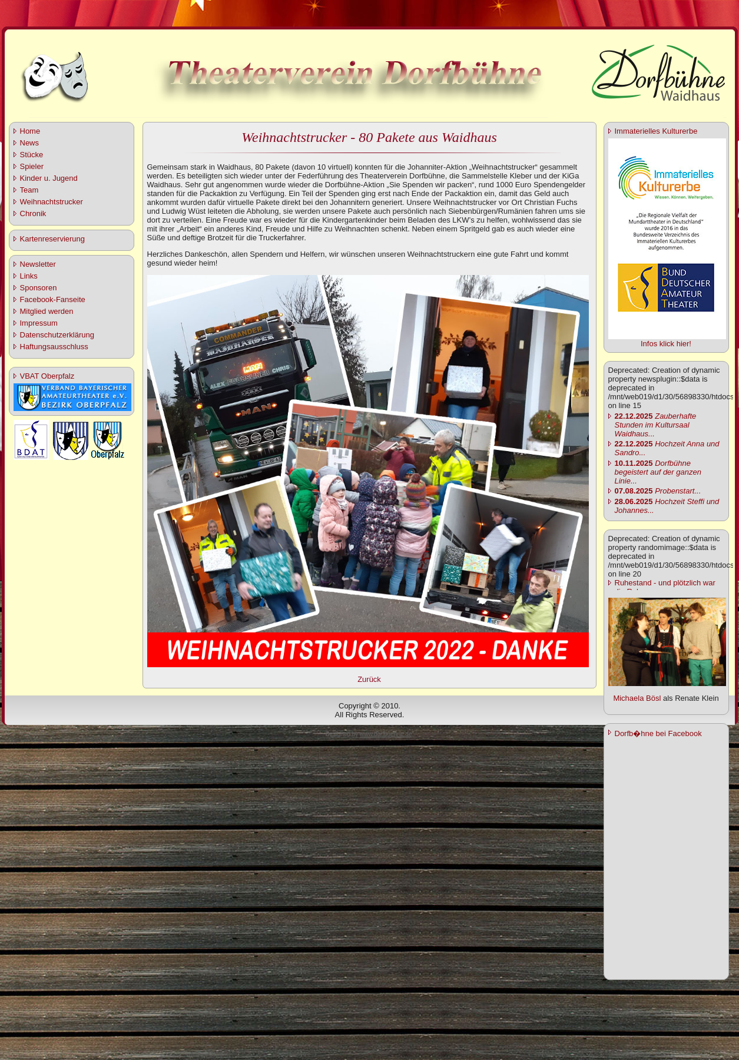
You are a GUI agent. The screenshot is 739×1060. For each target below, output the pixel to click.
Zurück (369, 679)
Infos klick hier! (666, 343)
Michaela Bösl (637, 698)
